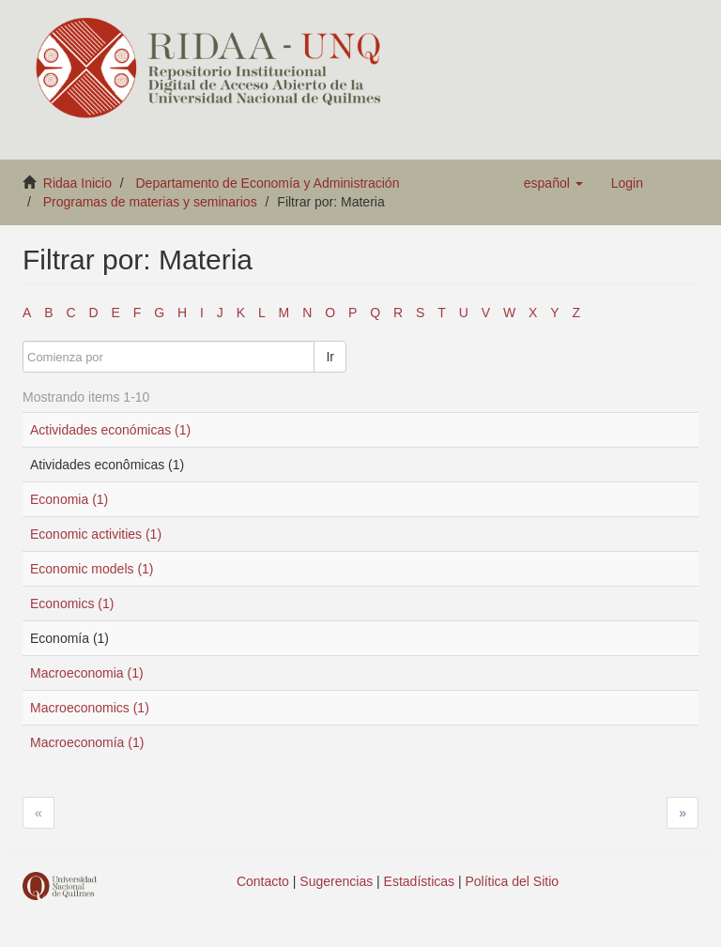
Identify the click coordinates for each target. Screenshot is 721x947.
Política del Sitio (513, 881)
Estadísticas (419, 881)
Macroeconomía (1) (87, 742)
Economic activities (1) (95, 534)
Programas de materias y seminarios (150, 201)
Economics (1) (72, 603)
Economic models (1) (92, 568)
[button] (553, 183)
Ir (330, 356)
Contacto (263, 881)
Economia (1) (69, 499)
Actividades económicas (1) (110, 429)
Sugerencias (336, 881)
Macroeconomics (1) (89, 707)
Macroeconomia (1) (87, 672)
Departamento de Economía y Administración (268, 183)
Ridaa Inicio (77, 183)
